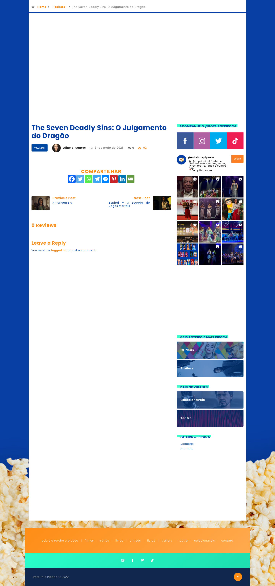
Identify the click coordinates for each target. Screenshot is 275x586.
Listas (151, 540)
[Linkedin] (122, 179)
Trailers (59, 7)
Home (41, 7)
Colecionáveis (204, 540)
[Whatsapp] (88, 179)
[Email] (130, 179)
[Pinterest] (114, 179)
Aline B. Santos (74, 148)
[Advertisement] (210, 300)
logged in (58, 250)
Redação (187, 444)
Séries (105, 540)
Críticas (135, 540)
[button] (187, 186)
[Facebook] (72, 179)
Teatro (183, 540)
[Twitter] (80, 179)
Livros (119, 540)
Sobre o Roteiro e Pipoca (60, 540)
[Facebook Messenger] (105, 179)
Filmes (89, 540)
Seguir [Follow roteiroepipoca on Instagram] (237, 158)
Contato (186, 449)
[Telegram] (97, 179)
